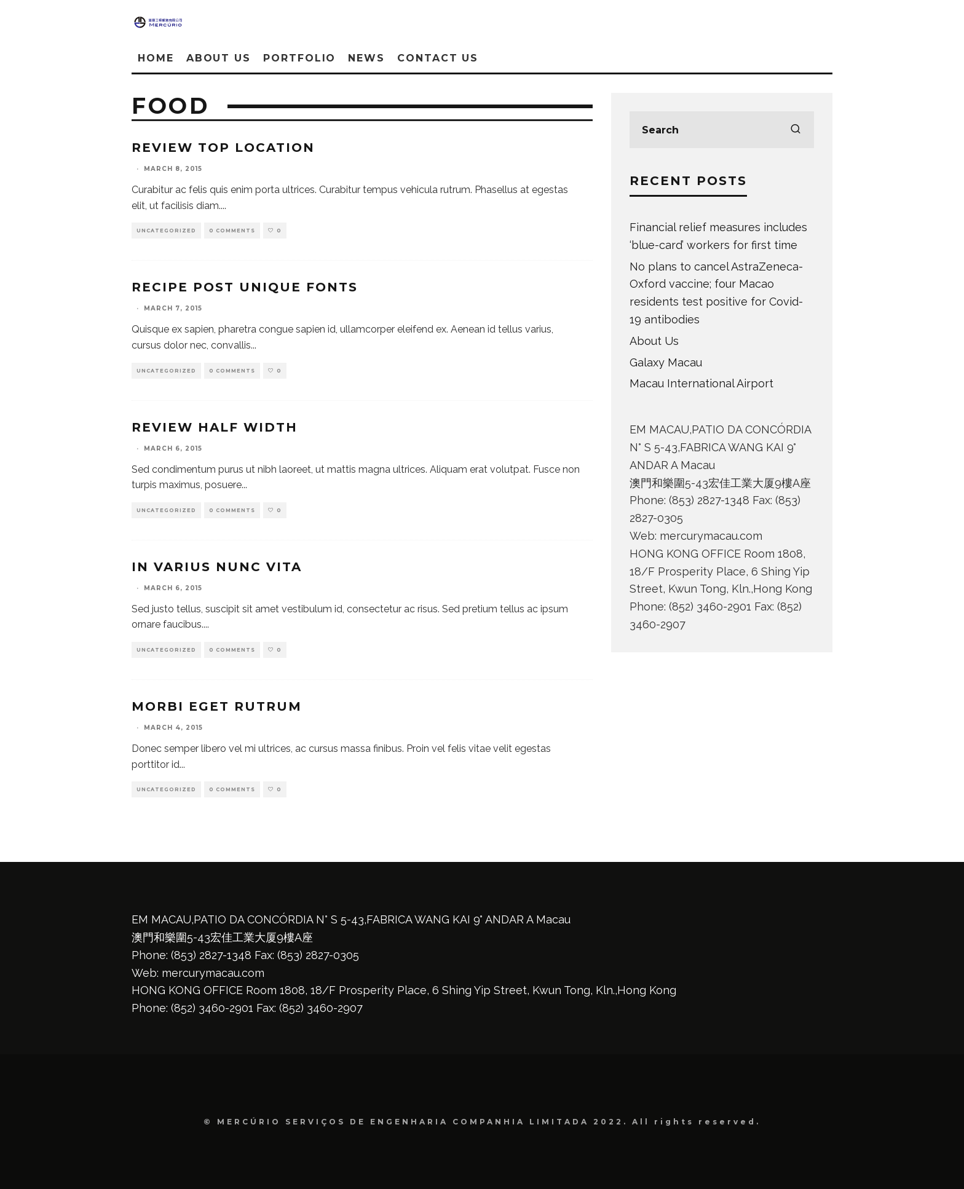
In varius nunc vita (217, 566)
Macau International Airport (701, 383)
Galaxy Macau (666, 362)
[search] (795, 129)
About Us (218, 58)
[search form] (722, 129)
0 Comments (232, 230)
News (366, 58)
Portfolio (299, 58)
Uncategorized (166, 230)
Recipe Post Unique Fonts (245, 287)
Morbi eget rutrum (217, 706)
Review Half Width (215, 427)
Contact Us (437, 58)
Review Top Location (223, 147)
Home (156, 58)
